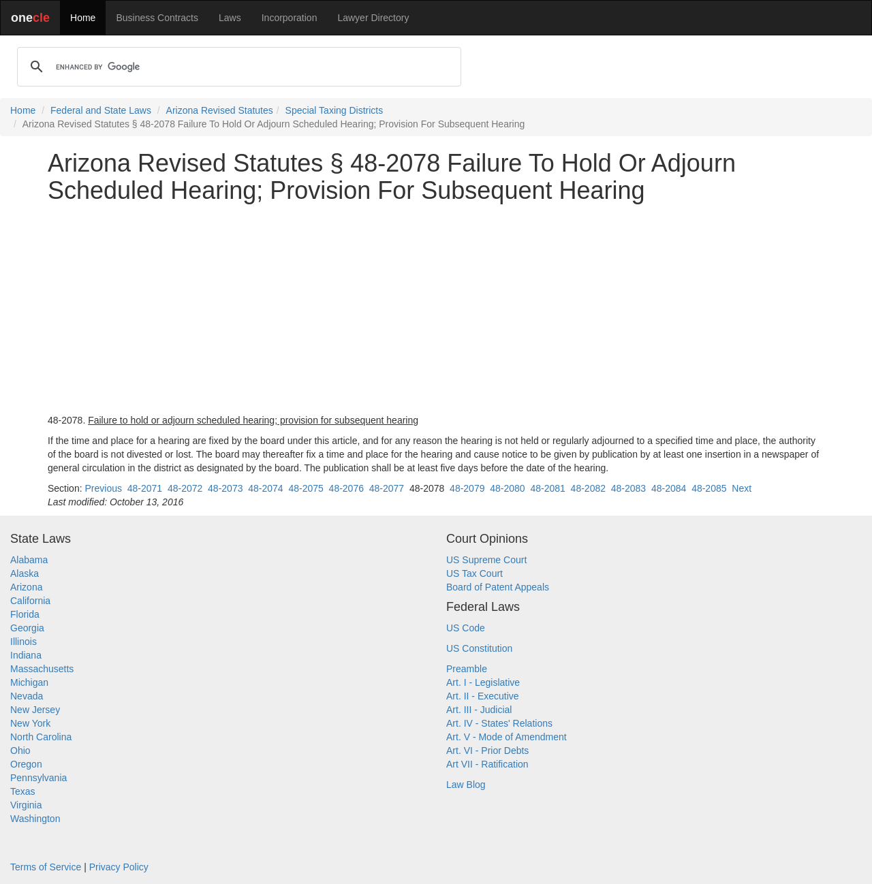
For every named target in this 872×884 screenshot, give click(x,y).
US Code (465, 627)
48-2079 (467, 488)
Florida (25, 614)
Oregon (26, 764)
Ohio (20, 750)
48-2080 (507, 488)
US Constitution (479, 648)
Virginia (26, 805)
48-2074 (265, 488)
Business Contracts (157, 17)
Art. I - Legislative (483, 682)
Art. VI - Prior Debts (487, 750)
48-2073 (225, 488)
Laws (230, 17)
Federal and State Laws (100, 110)
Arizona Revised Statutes (219, 110)
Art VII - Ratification (487, 764)
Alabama (29, 559)
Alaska (24, 573)
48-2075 (305, 488)
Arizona (26, 587)
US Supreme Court (486, 559)
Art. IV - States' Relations (499, 723)
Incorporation (289, 17)
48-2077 (386, 488)
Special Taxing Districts (334, 110)
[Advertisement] (436, 308)
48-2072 (185, 488)
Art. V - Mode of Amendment (506, 736)
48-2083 (628, 488)
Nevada (26, 696)
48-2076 (346, 488)
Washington (35, 818)
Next (741, 488)
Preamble (466, 668)
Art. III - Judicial (479, 709)
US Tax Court (474, 573)
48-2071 (144, 488)
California (30, 600)
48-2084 (668, 488)
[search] (237, 67)
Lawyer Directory (373, 17)
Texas (22, 791)
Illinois (23, 641)
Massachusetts (42, 668)
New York (30, 723)
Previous (102, 488)
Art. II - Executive (482, 696)
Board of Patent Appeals (497, 587)
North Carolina (41, 736)
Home (82, 17)
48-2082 (588, 488)
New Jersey (35, 709)
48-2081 (547, 488)
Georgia (27, 627)
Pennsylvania (38, 777)
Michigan (29, 682)
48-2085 (708, 488)
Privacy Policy (119, 867)
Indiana (26, 655)
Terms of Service (45, 867)
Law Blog (466, 784)
